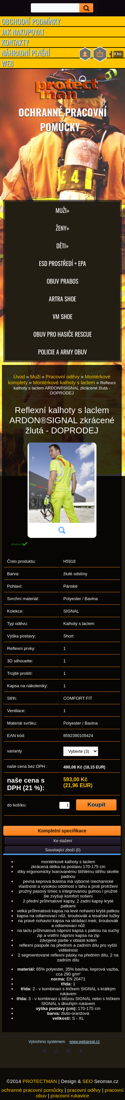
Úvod (19, 376)
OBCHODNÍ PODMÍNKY (30, 21)
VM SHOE (62, 316)
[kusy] (64, 805)
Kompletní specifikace (62, 830)
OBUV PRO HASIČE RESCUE (62, 334)
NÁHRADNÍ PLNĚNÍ (25, 53)
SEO (87, 1081)
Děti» (62, 245)
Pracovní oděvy (62, 376)
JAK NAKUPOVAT (22, 32)
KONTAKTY (15, 42)
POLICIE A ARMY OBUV (62, 352)
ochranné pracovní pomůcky (32, 1090)
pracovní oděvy (84, 1090)
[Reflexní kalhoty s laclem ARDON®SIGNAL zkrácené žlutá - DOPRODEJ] (62, 490)
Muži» (62, 210)
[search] (84, 8)
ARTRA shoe (62, 298)
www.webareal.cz (85, 1041)
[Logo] (62, 88)
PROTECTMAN (40, 1081)
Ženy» (63, 228)
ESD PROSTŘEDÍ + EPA (62, 263)
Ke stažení (62, 841)
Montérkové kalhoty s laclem (64, 382)
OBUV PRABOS (62, 281)
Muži (35, 376)
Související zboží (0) (63, 850)
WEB (7, 63)
